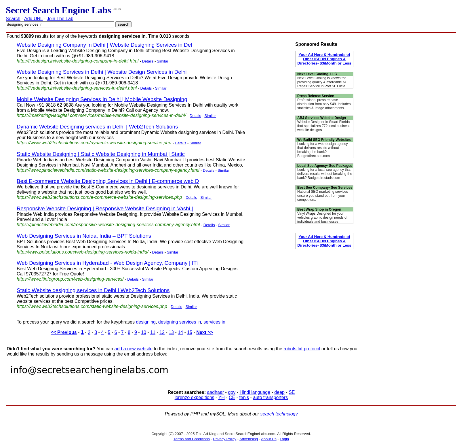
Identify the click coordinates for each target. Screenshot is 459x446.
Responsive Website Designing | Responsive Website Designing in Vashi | (105, 208)
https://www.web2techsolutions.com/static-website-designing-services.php (92, 306)
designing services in (179, 322)
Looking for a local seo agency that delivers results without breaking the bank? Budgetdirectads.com (324, 174)
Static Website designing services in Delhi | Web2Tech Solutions (93, 290)
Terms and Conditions (192, 439)
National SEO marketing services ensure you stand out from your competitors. (322, 196)
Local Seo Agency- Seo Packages (324, 166)
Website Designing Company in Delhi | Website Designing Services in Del (104, 45)
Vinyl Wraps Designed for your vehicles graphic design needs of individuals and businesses (322, 217)
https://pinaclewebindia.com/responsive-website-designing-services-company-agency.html (108, 224)
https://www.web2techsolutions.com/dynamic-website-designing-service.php (94, 142)
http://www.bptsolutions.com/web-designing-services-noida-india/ (82, 252)
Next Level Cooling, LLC (317, 74)
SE (292, 392)
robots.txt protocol (301, 348)
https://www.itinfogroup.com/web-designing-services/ (70, 279)
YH (221, 397)
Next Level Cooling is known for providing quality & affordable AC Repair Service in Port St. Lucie (322, 82)
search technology (279, 413)
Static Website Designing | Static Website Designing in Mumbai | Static (101, 154)
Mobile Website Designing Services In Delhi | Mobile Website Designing (102, 99)
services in (214, 322)
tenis (244, 397)
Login (284, 439)
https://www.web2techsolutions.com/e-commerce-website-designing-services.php (99, 197)
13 (171, 332)
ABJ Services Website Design (321, 118)
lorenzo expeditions (194, 397)
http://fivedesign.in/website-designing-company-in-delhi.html (77, 60)
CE (232, 397)
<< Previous (64, 332)
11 (152, 332)
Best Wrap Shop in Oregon (319, 209)
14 (180, 332)
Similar (162, 61)
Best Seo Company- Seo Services (324, 188)
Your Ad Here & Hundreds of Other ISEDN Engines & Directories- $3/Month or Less (324, 58)
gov (231, 392)
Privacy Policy (224, 439)
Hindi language (254, 392)
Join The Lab (60, 18)
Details (148, 61)
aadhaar (215, 392)
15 (189, 332)
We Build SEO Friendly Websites (324, 140)
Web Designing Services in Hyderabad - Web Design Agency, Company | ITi (107, 263)
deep (279, 392)
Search (13, 18)
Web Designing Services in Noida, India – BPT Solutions (84, 236)
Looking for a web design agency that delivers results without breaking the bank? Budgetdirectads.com (322, 150)
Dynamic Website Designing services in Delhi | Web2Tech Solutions (97, 127)
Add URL (33, 18)
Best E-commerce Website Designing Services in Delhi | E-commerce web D (108, 181)
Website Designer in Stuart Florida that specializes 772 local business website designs (323, 126)
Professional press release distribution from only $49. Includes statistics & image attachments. (324, 104)
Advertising (248, 439)
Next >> (204, 332)
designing (146, 322)
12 (162, 332)
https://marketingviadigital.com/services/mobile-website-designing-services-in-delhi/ (101, 115)
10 (143, 332)
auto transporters (270, 397)
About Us (268, 439)
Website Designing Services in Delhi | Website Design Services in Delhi (101, 72)
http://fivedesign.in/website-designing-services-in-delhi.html (77, 88)
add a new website (134, 348)
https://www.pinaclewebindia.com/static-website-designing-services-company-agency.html (108, 170)
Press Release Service (315, 96)
